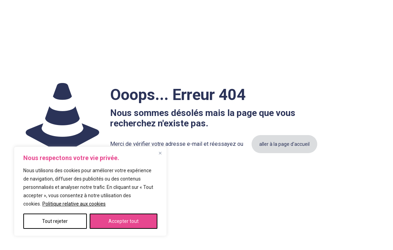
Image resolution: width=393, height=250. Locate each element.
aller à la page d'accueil (284, 144)
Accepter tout (123, 221)
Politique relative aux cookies (74, 204)
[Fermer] (160, 153)
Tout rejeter (55, 221)
